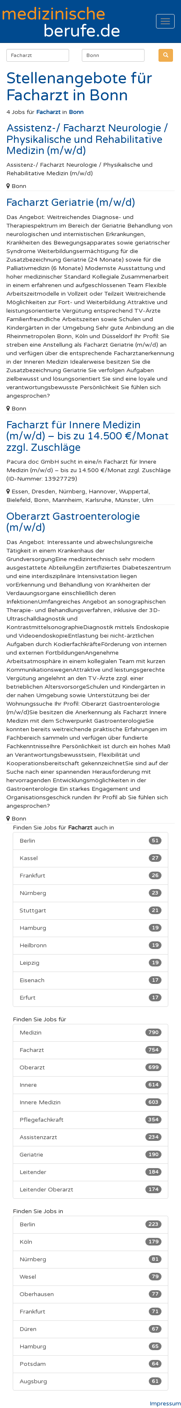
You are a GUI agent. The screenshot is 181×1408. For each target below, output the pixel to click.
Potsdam (90, 1364)
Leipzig (90, 962)
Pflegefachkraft (90, 1119)
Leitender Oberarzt (90, 1189)
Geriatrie (90, 1154)
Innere (90, 1085)
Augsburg (90, 1381)
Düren (90, 1329)
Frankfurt (90, 875)
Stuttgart (90, 910)
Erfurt (90, 997)
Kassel (90, 858)
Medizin (90, 1032)
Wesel (90, 1276)
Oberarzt (90, 1067)
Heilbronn (90, 945)
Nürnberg (90, 893)
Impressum (165, 1403)
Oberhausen (90, 1294)
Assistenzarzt (90, 1137)
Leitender (90, 1172)
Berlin (90, 840)
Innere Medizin (90, 1102)
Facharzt (90, 1050)
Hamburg (90, 928)
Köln (90, 1242)
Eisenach (90, 980)
